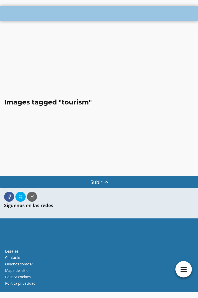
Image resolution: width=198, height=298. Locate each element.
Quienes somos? (19, 264)
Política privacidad (20, 283)
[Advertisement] (99, 60)
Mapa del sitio (17, 270)
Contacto (12, 257)
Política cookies (18, 276)
